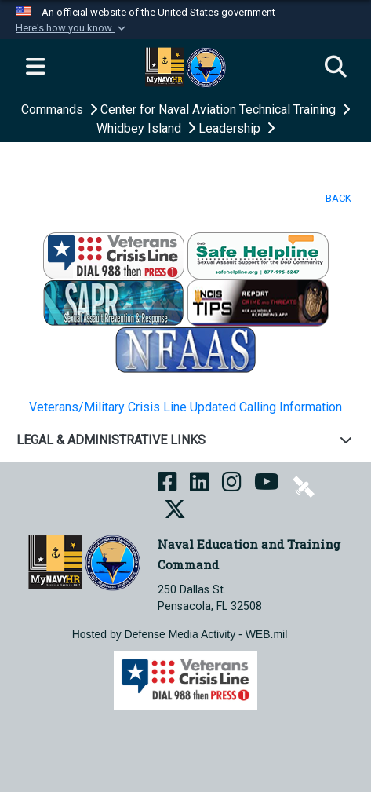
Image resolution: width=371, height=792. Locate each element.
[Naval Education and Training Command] (84, 561)
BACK (338, 198)
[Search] (335, 67)
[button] (72, 28)
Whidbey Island (140, 128)
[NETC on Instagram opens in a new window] (232, 486)
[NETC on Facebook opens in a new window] (167, 486)
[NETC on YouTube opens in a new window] (266, 486)
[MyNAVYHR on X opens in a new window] (175, 513)
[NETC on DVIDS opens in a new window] (303, 486)
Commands (53, 109)
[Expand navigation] (35, 67)
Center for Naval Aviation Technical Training (219, 109)
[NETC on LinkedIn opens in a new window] (199, 486)
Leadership (231, 128)
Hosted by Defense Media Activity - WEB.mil (180, 634)
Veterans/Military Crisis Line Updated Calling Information (185, 407)
